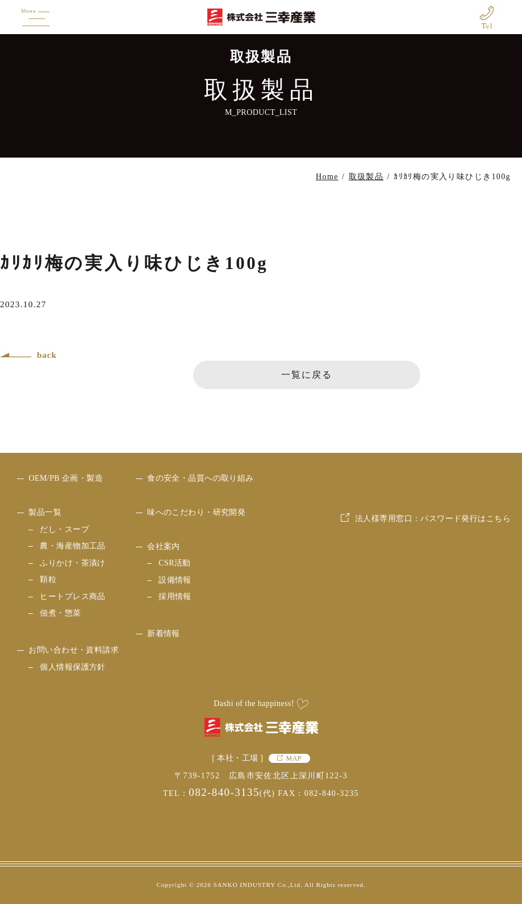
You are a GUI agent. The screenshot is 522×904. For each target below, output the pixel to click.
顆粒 (48, 579)
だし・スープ (64, 529)
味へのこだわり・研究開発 (196, 512)
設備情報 (174, 580)
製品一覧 (44, 512)
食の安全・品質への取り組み (200, 478)
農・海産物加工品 (72, 546)
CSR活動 (174, 563)
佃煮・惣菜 (60, 613)
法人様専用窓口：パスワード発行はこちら (433, 597)
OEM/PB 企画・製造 (65, 478)
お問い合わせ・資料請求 (73, 650)
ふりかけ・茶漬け (72, 563)
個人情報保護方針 (72, 667)
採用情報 (174, 596)
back (47, 355)
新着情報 (163, 633)
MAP (293, 758)
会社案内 (163, 546)
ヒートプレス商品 (72, 596)
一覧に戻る (306, 374)
